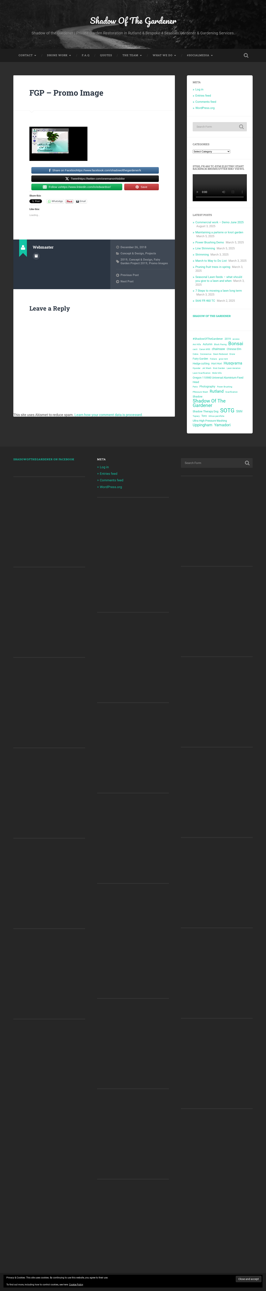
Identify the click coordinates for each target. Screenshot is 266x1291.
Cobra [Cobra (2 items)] (195, 354)
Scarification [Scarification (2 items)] (231, 392)
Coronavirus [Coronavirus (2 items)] (205, 354)
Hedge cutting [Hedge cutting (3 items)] (201, 363)
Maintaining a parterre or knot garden (219, 232)
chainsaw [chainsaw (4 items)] (218, 349)
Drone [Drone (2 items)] (232, 354)
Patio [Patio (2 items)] (195, 387)
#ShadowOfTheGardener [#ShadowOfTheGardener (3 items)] (208, 338)
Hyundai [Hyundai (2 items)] (196, 368)
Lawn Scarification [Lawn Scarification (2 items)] (201, 373)
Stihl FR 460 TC (205, 300)
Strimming (202, 254)
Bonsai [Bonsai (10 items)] (235, 343)
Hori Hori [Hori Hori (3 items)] (216, 363)
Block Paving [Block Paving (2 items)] (220, 344)
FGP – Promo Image (66, 92)
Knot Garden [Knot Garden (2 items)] (219, 368)
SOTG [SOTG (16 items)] (227, 410)
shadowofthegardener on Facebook (43, 459)
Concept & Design (132, 253)
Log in (199, 89)
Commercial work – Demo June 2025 (219, 222)
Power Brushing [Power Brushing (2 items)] (224, 387)
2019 (124, 259)
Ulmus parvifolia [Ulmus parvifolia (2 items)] (216, 416)
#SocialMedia (198, 55)
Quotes (106, 55)
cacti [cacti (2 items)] (195, 349)
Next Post (127, 281)
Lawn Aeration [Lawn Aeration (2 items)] (233, 368)
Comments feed (205, 102)
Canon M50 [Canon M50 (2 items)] (204, 349)
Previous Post (130, 275)
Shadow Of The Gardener (133, 20)
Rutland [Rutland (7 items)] (217, 391)
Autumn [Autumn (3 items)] (207, 344)
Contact (26, 55)
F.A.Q (86, 55)
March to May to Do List (211, 260)
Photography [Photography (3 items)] (207, 386)
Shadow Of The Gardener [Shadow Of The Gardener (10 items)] (209, 403)
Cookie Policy (76, 1284)
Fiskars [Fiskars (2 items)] (213, 359)
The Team (130, 55)
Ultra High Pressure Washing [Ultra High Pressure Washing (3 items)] (210, 420)
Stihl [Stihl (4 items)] (239, 411)
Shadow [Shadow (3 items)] (198, 396)
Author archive (36, 256)
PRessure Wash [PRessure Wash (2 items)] (200, 392)
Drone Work (57, 55)
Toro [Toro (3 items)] (204, 415)
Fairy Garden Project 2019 (140, 261)
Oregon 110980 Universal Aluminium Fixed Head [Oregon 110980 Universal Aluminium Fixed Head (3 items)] (218, 380)
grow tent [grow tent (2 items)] (223, 359)
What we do (163, 55)
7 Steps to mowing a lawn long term (218, 290)
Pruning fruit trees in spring (212, 267)
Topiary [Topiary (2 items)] (196, 416)
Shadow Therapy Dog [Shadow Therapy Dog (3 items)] (205, 411)
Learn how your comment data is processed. (108, 415)
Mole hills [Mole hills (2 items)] (217, 373)
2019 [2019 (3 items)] (228, 338)
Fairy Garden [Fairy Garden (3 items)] (200, 358)
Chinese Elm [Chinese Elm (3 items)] (234, 349)
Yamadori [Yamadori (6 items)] (222, 425)
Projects (150, 253)
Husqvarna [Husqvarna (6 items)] (233, 363)
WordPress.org (205, 108)
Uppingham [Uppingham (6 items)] (202, 425)
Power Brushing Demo (209, 242)
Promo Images (158, 263)
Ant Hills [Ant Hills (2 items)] (197, 344)
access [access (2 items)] (236, 339)
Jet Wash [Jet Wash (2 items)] (206, 368)
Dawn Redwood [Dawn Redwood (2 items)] (220, 354)
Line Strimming (205, 248)
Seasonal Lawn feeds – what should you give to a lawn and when (218, 279)
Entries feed (203, 95)
